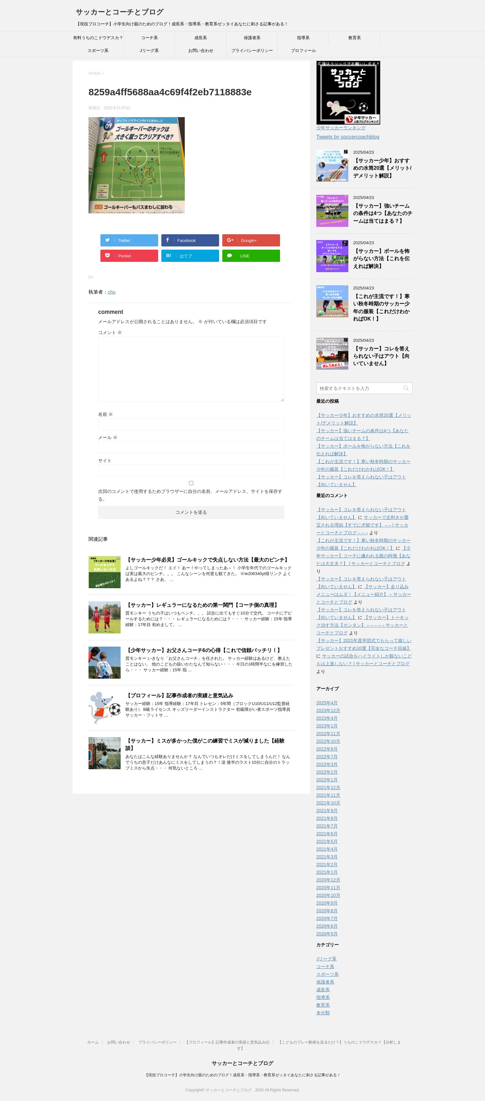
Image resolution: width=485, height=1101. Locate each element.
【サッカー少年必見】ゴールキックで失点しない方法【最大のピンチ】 (207, 560)
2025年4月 (327, 702)
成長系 (200, 37)
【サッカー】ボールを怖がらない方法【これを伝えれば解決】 (381, 258)
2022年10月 (328, 741)
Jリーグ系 (149, 50)
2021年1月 (327, 872)
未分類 (323, 1012)
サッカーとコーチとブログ (120, 12)
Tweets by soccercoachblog (347, 137)
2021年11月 (328, 795)
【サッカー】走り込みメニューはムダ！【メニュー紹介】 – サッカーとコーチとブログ (363, 594)
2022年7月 (327, 756)
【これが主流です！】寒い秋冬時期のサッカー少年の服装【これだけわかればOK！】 (381, 308)
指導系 (303, 37)
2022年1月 (327, 779)
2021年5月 (327, 841)
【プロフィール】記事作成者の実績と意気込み (179, 695)
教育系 (354, 37)
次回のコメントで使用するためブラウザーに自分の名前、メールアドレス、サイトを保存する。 (190, 495)
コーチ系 (149, 37)
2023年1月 (327, 725)
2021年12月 (328, 787)
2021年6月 (327, 833)
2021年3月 (327, 856)
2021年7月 (327, 826)
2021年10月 (328, 802)
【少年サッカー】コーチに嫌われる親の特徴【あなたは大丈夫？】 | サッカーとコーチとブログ (363, 556)
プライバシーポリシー (252, 50)
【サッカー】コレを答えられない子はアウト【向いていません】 (381, 356)
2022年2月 (327, 772)
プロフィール (303, 50)
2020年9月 (327, 903)
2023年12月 (328, 710)
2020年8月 (327, 910)
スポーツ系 (98, 50)
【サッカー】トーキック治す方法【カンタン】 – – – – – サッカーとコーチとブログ (362, 625)
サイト (105, 460)
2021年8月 (327, 818)
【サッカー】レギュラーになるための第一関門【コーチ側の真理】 (202, 605)
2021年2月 (327, 864)
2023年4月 (327, 718)
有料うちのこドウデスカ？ (98, 37)
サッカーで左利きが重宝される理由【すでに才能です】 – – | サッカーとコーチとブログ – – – (362, 525)
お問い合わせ (200, 50)
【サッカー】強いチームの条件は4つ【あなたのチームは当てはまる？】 (383, 213)
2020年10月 (328, 895)
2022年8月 (327, 749)
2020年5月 (327, 933)
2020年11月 (328, 887)
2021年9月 (327, 810)
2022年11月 (328, 733)
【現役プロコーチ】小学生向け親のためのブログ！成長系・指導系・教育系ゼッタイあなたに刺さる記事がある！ (242, 1075)
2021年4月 (327, 849)
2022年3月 (327, 764)
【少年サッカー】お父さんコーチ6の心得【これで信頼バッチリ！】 (203, 650)
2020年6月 (327, 926)
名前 (105, 414)
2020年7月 (327, 918)
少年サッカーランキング (341, 127)
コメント (110, 332)
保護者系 (252, 37)
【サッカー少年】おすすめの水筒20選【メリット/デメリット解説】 (382, 168)
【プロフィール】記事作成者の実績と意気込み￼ (227, 1042)
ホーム (93, 1042)
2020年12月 (328, 879)
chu (111, 292)
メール (107, 437)
